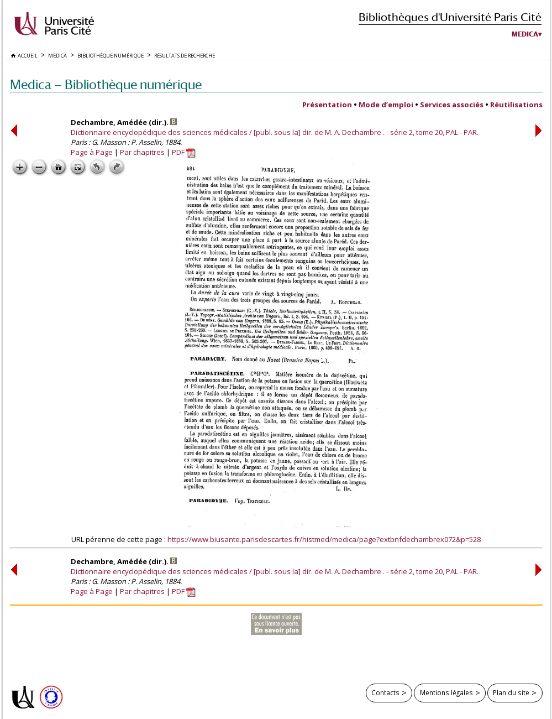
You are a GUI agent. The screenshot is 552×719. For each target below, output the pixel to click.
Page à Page (92, 152)
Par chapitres (142, 152)
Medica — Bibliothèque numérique (106, 84)
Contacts (385, 692)
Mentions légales (446, 692)
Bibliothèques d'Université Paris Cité (450, 17)
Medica (525, 34)
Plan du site (511, 692)
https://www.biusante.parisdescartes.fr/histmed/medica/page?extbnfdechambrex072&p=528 (324, 539)
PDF (184, 152)
